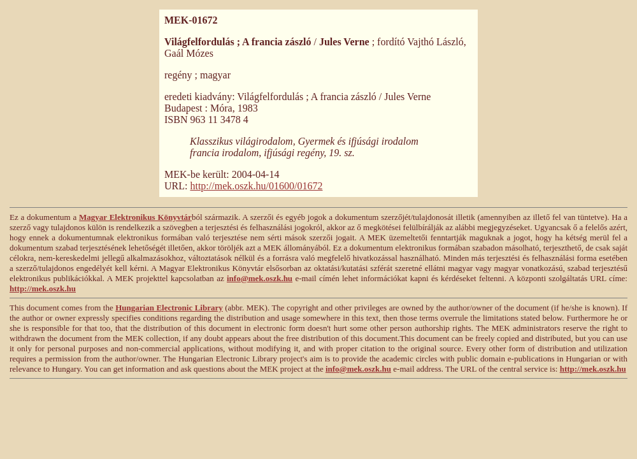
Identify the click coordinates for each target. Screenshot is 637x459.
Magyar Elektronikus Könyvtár (135, 217)
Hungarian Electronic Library (169, 307)
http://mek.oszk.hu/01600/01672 (256, 185)
